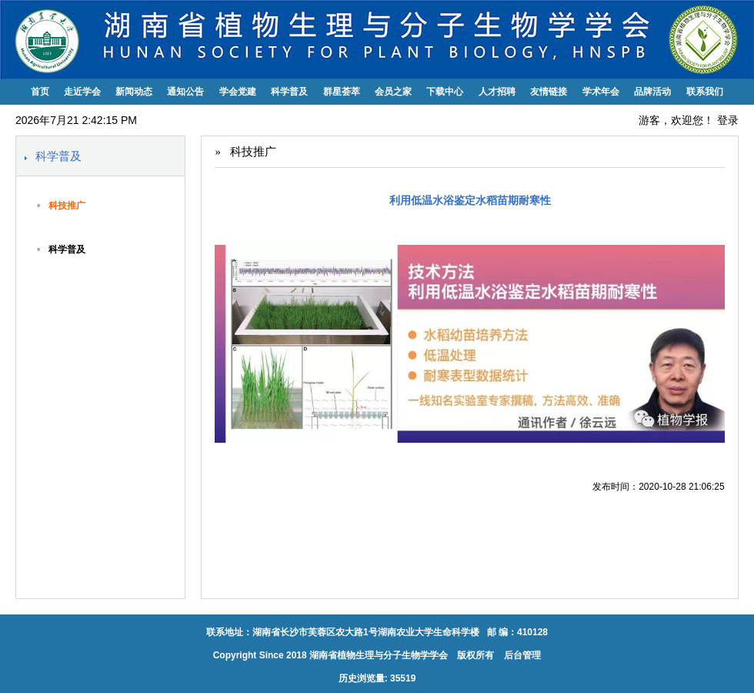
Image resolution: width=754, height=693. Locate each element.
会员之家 (393, 91)
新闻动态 (133, 91)
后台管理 (521, 655)
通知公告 (185, 91)
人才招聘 (497, 91)
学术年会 (600, 91)
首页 (40, 91)
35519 (402, 678)
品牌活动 (652, 91)
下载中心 (444, 91)
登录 (728, 120)
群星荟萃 (341, 91)
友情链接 (548, 91)
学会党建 (237, 91)
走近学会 (82, 91)
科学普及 (289, 91)
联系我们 (704, 91)
